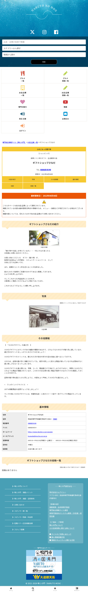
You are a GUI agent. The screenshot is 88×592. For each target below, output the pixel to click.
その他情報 (54, 179)
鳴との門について (21, 486)
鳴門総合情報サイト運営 (58, 510)
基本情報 (75, 179)
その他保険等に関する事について (62, 528)
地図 (12, 186)
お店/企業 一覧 (32, 142)
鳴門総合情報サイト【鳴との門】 (14, 142)
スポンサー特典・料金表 (23, 517)
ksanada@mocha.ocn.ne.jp (37, 436)
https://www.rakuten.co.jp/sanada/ (40, 432)
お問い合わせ (19, 505)
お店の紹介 (12, 179)
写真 (33, 179)
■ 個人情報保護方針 (57, 537)
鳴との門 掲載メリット (23, 492)
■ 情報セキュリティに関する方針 (62, 540)
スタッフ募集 (19, 529)
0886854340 (45, 169)
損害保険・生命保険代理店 (59, 507)
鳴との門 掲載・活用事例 (24, 498)
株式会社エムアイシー (57, 492)
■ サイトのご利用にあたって (60, 534)
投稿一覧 (33, 186)
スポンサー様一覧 (21, 511)
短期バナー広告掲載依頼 (23, 523)
